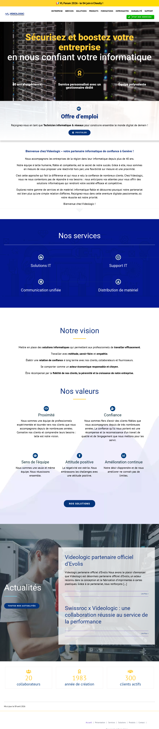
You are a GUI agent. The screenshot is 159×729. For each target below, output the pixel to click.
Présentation (100, 722)
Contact (141, 722)
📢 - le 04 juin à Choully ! (79, 3)
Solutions (122, 722)
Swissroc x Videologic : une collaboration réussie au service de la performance (106, 615)
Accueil (89, 722)
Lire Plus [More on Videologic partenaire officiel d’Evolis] (144, 594)
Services (111, 722)
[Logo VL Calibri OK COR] (15, 14)
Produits (132, 722)
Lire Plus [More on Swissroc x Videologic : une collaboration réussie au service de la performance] (144, 633)
